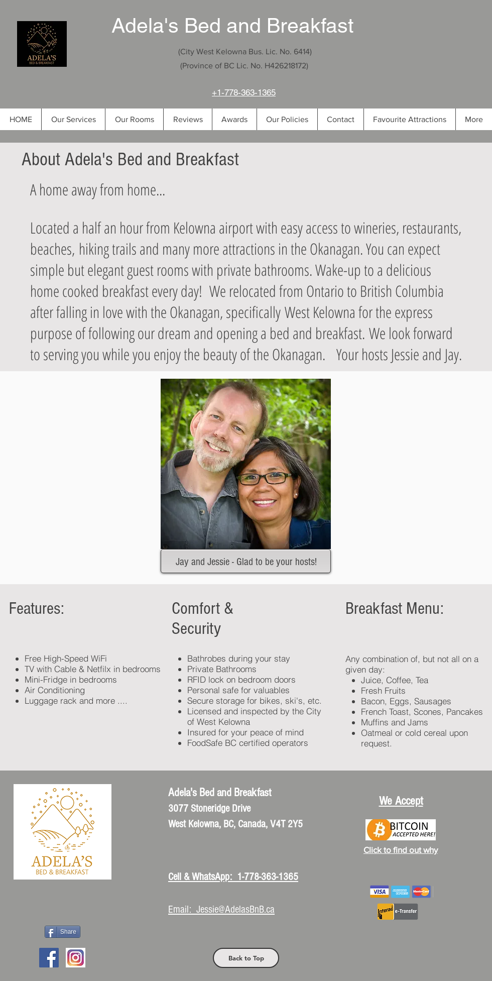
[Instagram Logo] (75, 957)
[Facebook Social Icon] (49, 957)
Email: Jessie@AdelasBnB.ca (221, 909)
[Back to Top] (246, 958)
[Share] (62, 932)
